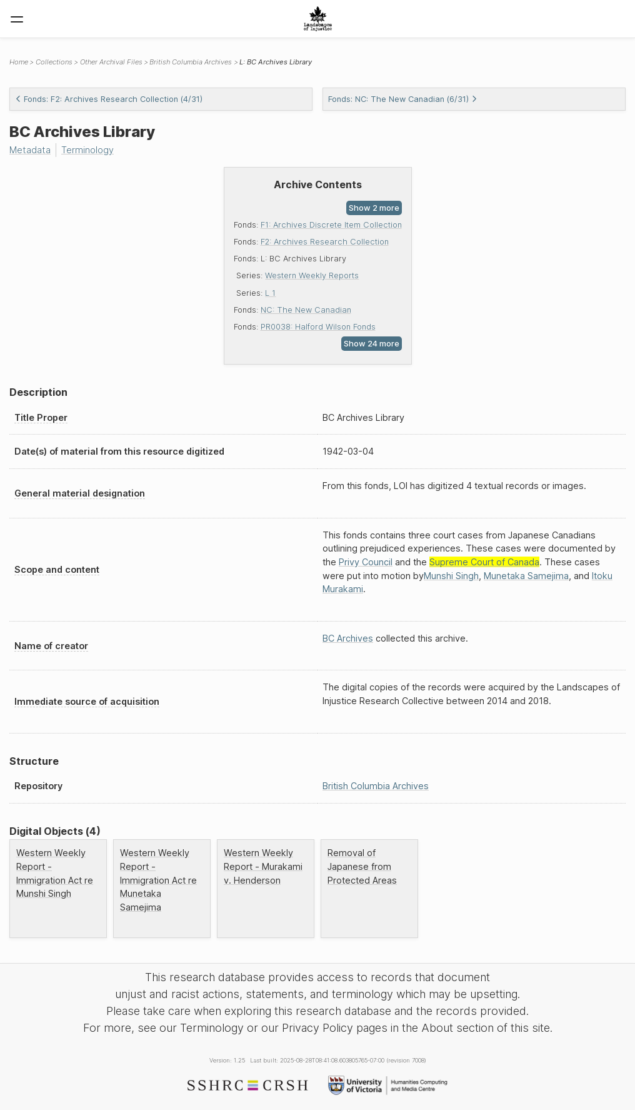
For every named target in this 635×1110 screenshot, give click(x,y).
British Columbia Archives (190, 62)
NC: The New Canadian (306, 310)
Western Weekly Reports (312, 275)
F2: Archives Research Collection (325, 241)
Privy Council (365, 562)
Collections (54, 62)
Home (18, 62)
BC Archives (347, 638)
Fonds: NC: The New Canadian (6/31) (403, 99)
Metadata (30, 149)
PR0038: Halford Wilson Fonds (318, 326)
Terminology (87, 149)
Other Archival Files (111, 62)
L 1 (270, 293)
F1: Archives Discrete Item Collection (331, 225)
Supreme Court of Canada (484, 562)
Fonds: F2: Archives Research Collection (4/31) (108, 99)
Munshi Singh (451, 575)
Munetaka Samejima (526, 575)
